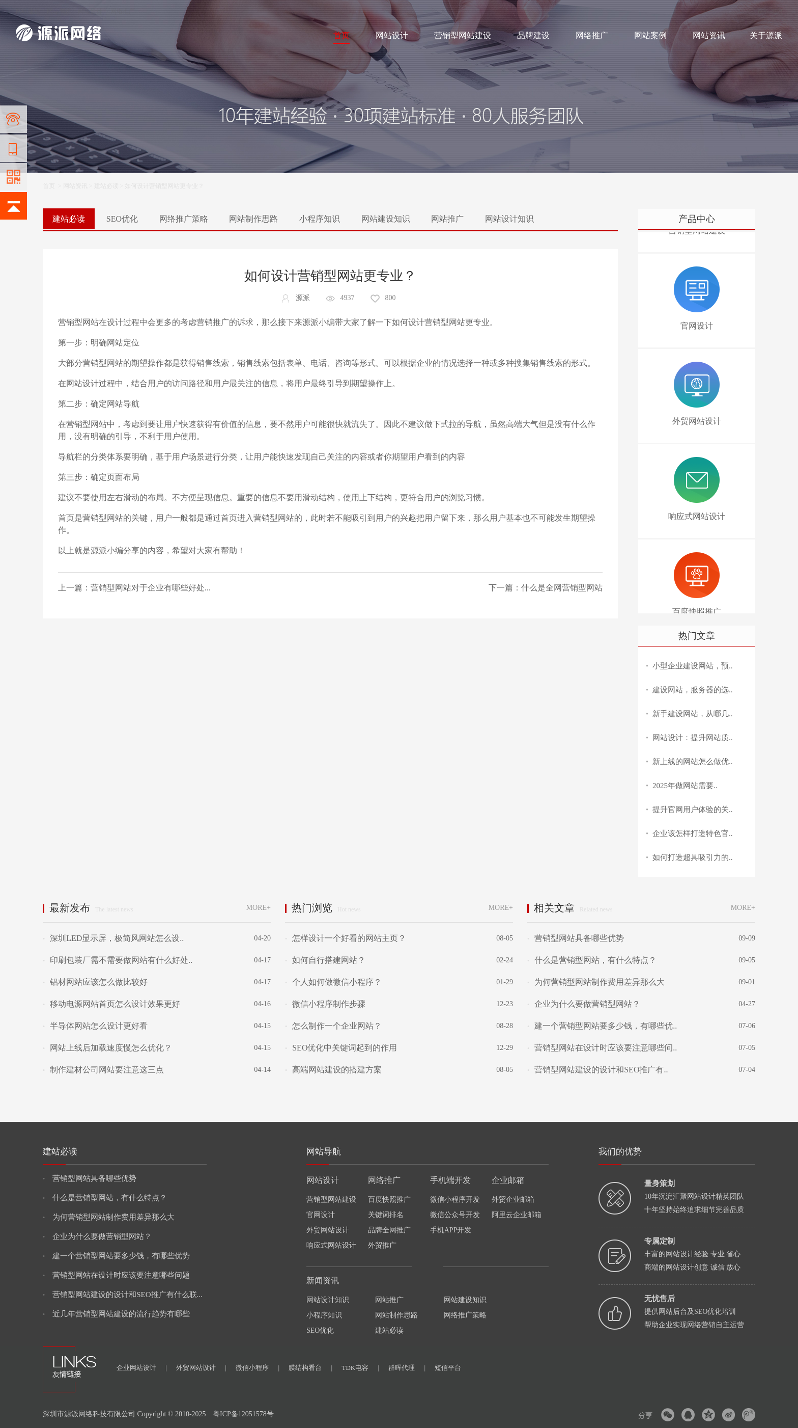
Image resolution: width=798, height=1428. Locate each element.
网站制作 (59, 11)
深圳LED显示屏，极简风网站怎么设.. (113, 938)
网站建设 (28, 11)
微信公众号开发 (455, 1215)
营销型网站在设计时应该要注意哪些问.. (602, 1047)
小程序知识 (319, 218)
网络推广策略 (183, 218)
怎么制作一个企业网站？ (333, 1025)
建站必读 (106, 186)
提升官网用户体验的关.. (692, 809)
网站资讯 (709, 35)
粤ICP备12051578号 (243, 1414)
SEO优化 (122, 218)
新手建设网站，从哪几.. (692, 714)
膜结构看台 (310, 1367)
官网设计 (320, 1215)
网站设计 (90, 11)
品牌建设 (533, 35)
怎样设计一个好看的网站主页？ (345, 938)
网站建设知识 (385, 218)
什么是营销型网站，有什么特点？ (592, 960)
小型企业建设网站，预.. (692, 666)
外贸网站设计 (327, 1230)
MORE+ (258, 907)
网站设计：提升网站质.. (692, 738)
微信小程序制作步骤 (325, 1004)
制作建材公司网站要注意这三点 (103, 1069)
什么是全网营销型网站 (562, 587)
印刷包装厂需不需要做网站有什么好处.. (117, 960)
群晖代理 (406, 1367)
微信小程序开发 (455, 1199)
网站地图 (770, 11)
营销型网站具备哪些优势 (575, 938)
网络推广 (122, 11)
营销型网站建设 (462, 35)
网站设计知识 (509, 218)
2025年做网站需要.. (685, 786)
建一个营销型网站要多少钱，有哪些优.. (602, 1025)
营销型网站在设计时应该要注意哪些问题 (116, 1275)
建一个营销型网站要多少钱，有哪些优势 (116, 1256)
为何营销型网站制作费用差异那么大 (596, 982)
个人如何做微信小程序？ (333, 982)
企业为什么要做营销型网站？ (583, 1004)
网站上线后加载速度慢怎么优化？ (107, 1047)
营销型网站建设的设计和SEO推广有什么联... (123, 1294)
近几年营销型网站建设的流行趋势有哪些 (116, 1314)
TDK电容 (360, 1367)
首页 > (53, 186)
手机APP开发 (451, 1230)
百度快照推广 (389, 1199)
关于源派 (766, 35)
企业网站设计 (142, 1367)
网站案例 (650, 35)
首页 (341, 35)
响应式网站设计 (331, 1245)
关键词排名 (386, 1215)
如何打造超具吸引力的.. (692, 857)
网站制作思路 (253, 218)
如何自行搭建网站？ (325, 960)
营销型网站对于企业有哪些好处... (151, 587)
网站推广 (447, 218)
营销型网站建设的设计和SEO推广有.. (597, 1069)
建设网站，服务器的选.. (692, 690)
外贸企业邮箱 (513, 1199)
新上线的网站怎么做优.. (692, 762)
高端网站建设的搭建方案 (333, 1069)
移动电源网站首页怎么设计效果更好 (111, 1004)
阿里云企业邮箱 (517, 1215)
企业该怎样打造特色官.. (692, 833)
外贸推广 (382, 1245)
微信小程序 (257, 1367)
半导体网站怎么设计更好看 (95, 1025)
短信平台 (448, 1367)
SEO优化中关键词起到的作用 (341, 1047)
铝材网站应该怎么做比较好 (95, 982)
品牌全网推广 (389, 1230)
